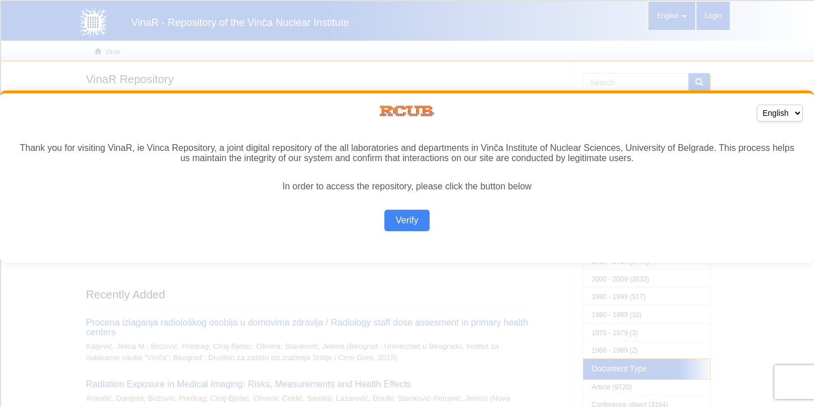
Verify (407, 220)
